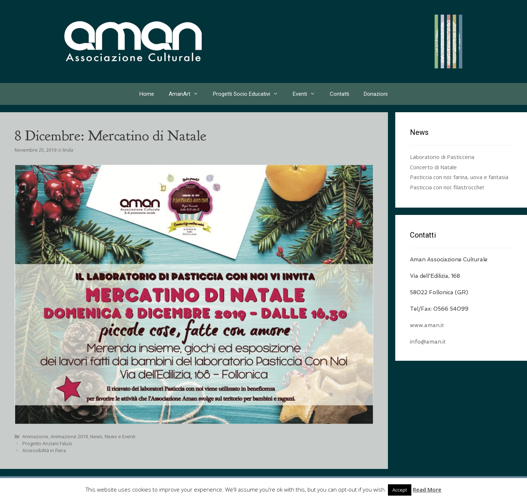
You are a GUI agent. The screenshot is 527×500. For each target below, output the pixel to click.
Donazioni (376, 94)
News (96, 436)
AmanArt (187, 94)
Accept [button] (399, 489)
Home (146, 94)
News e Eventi (120, 436)
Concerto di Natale (433, 167)
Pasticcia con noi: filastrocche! (447, 187)
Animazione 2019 (69, 436)
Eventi (307, 94)
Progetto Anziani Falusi (47, 443)
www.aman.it (427, 325)
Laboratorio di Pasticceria (442, 156)
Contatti (339, 94)
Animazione (35, 436)
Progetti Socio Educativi (249, 94)
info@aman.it (428, 341)
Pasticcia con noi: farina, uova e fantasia (459, 177)
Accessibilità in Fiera (44, 450)
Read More (427, 489)
